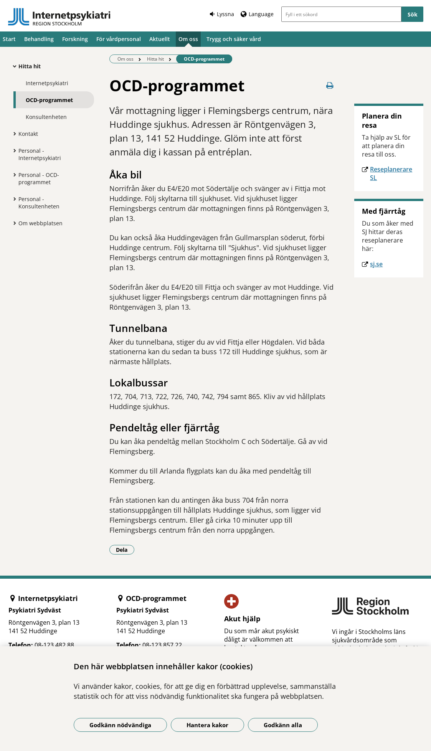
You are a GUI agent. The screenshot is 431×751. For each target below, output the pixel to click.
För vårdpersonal (118, 39)
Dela (125, 549)
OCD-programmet (49, 100)
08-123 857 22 (162, 645)
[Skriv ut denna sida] (329, 85)
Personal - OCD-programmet (38, 178)
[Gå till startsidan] (59, 17)
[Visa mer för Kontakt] (13, 133)
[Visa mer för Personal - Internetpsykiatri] (13, 150)
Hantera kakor (207, 725)
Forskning (75, 39)
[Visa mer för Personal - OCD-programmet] (13, 174)
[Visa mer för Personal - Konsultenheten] (13, 198)
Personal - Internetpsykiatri (39, 154)
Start (9, 39)
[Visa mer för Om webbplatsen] (13, 223)
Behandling (39, 39)
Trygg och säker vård (233, 39)
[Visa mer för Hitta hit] (13, 66)
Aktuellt (159, 39)
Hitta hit (29, 66)
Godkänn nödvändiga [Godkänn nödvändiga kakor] (120, 725)
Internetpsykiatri (47, 83)
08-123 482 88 (54, 645)
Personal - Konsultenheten (38, 202)
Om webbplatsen (40, 223)
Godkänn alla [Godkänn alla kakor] (283, 725)
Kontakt (28, 133)
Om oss (188, 39)
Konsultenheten (46, 116)
